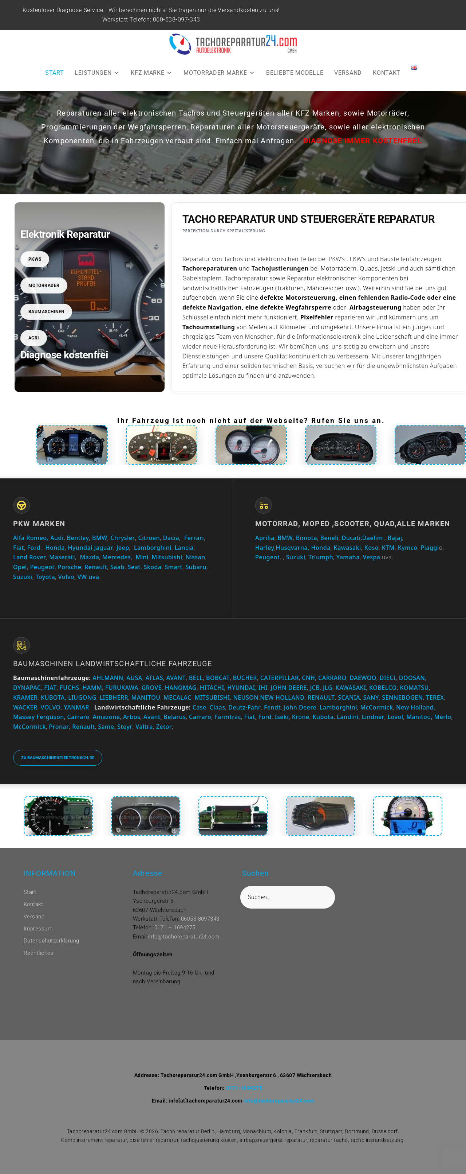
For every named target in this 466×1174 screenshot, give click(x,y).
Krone (300, 717)
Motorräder (44, 285)
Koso (371, 548)
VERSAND (348, 72)
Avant (152, 717)
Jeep (122, 548)
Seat (134, 567)
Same (106, 727)
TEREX (435, 697)
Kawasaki (347, 548)
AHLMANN (107, 678)
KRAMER (25, 697)
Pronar (59, 727)
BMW (99, 538)
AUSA (134, 678)
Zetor (164, 727)
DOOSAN (412, 678)
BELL (196, 678)
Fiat (18, 548)
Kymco (408, 548)
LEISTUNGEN (97, 72)
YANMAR (76, 707)
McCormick (376, 707)
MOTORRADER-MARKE (219, 72)
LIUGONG (82, 697)
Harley (264, 548)
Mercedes (116, 557)
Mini (142, 557)
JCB (315, 688)
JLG (327, 688)
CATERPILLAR (279, 678)
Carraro (78, 717)
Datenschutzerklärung (51, 940)
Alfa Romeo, (30, 538)
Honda (55, 548)
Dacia (171, 538)
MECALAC (177, 697)
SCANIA (349, 697)
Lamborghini (152, 548)
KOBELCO (383, 688)
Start (30, 892)
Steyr (124, 727)
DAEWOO (363, 678)
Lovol (395, 717)
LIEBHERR (114, 697)
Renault (95, 567)
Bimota (306, 538)
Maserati (62, 557)
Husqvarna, (292, 548)
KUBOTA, (54, 697)
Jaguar (103, 548)
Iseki (282, 717)
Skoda (153, 567)
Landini (348, 717)
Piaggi (429, 548)
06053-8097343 (200, 919)
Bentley (78, 538)
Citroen (149, 538)
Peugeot (42, 567)
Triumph (320, 557)
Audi (57, 538)
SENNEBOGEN (401, 697)
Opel (20, 567)
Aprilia (265, 538)
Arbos (131, 717)
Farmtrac (227, 717)
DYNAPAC (27, 688)
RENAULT (321, 697)
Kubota (322, 717)
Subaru (196, 567)
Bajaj (394, 538)
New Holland (415, 707)
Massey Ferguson (38, 717)
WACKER (25, 707)
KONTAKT (386, 72)
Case (199, 707)
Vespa (371, 557)
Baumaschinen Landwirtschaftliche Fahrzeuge (112, 663)
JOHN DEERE (289, 688)
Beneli (329, 538)
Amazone (106, 717)
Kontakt (33, 904)
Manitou (418, 717)
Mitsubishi (167, 557)
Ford (34, 548)
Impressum (38, 928)
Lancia (184, 548)
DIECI (388, 678)
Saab (117, 567)
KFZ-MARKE (152, 72)
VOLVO (51, 707)
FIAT (50, 688)
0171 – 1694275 (175, 927)
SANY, (371, 697)
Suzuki (22, 577)
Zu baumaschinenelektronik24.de (58, 757)
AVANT (176, 678)
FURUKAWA (121, 688)
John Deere (300, 707)
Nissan (195, 557)
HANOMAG (180, 688)
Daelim (372, 538)
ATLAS (154, 678)
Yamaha (348, 557)
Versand (34, 916)
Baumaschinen (46, 311)
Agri (33, 338)
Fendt (272, 707)
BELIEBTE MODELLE (294, 72)
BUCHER (245, 678)
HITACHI (212, 688)
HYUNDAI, (242, 688)
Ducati (351, 538)
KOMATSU (414, 688)
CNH (308, 678)
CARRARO (332, 678)
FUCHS (69, 688)
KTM (388, 548)
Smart (173, 567)
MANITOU (146, 697)
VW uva (88, 577)
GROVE (152, 688)
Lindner (373, 717)
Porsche (70, 567)
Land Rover (29, 557)
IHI (263, 688)
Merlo (442, 717)
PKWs (35, 259)
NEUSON (245, 697)
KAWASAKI (351, 688)
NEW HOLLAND (282, 697)
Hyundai (80, 548)
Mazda (89, 557)
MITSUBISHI (212, 697)
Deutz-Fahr (244, 707)
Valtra (144, 727)
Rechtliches (39, 953)
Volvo (66, 577)
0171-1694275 (244, 1088)
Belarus (174, 717)
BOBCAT (218, 678)
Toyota (45, 577)
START (54, 72)
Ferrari (194, 538)
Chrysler (122, 538)
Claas (217, 707)
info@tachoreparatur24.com (184, 936)
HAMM (92, 688)
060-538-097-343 (177, 19)
